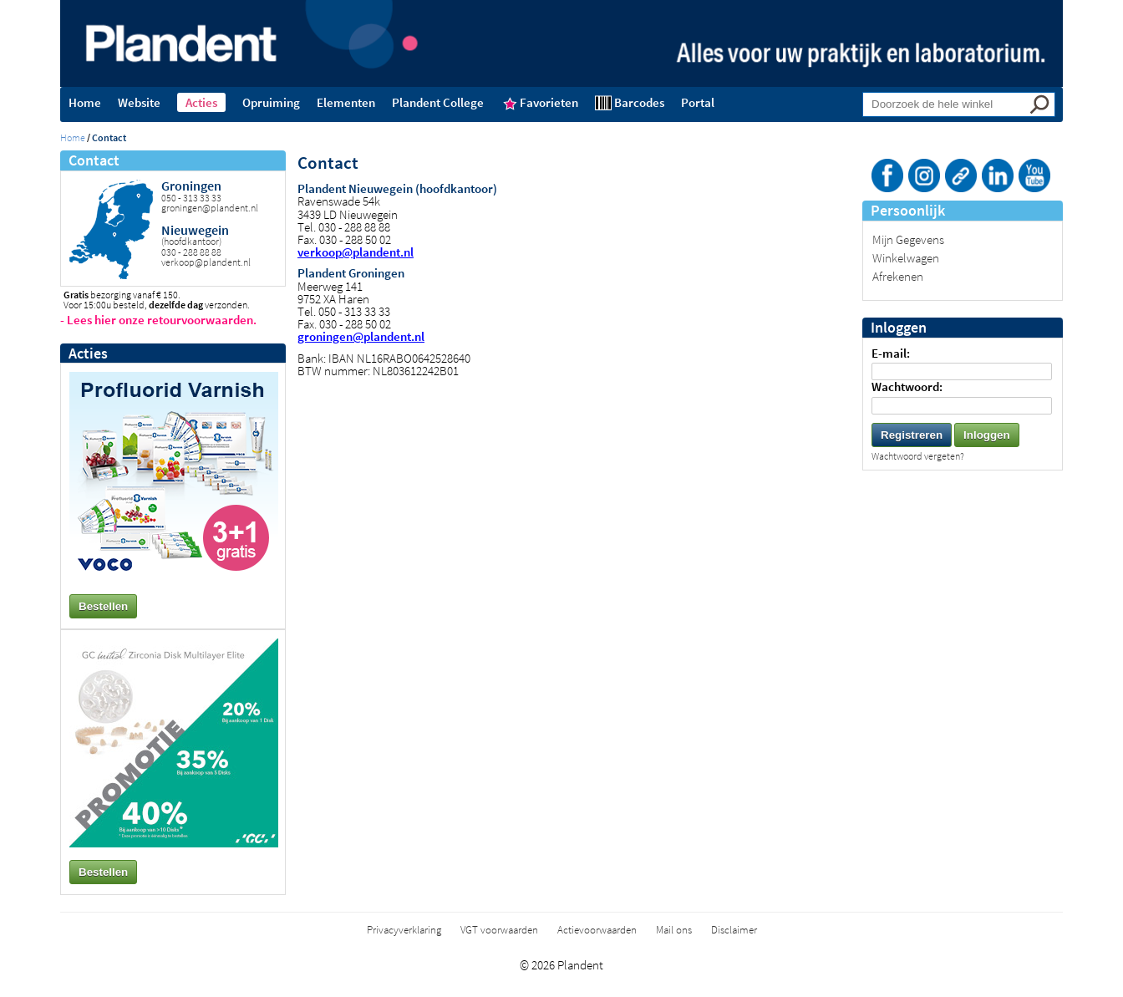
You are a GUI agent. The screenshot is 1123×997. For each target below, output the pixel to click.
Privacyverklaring (404, 930)
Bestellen (103, 606)
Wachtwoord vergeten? (917, 456)
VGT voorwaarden (499, 930)
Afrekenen (897, 276)
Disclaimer (734, 930)
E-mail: (890, 353)
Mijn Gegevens (908, 239)
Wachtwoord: (907, 386)
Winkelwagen (905, 258)
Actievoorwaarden (597, 930)
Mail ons (674, 930)
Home (72, 137)
